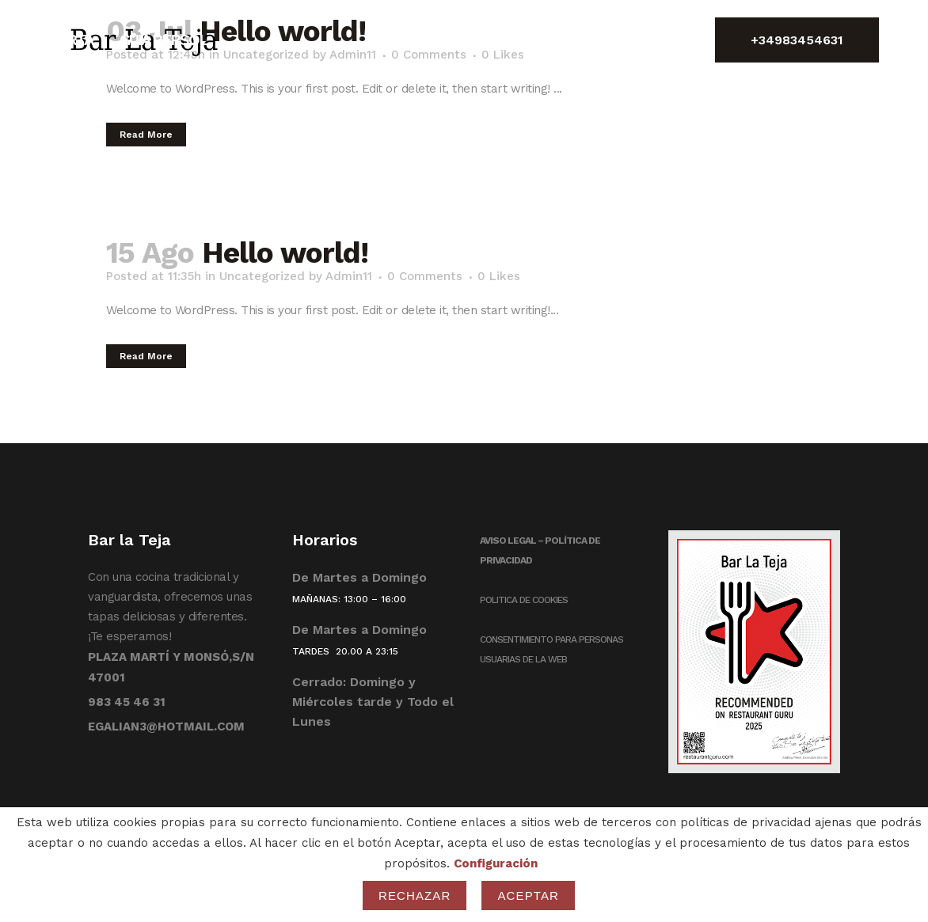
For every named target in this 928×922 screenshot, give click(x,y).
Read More (146, 134)
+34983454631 (797, 39)
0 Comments (424, 276)
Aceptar (528, 895)
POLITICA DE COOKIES (524, 599)
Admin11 (348, 276)
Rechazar (414, 895)
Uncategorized (262, 276)
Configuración (496, 863)
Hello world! (285, 253)
